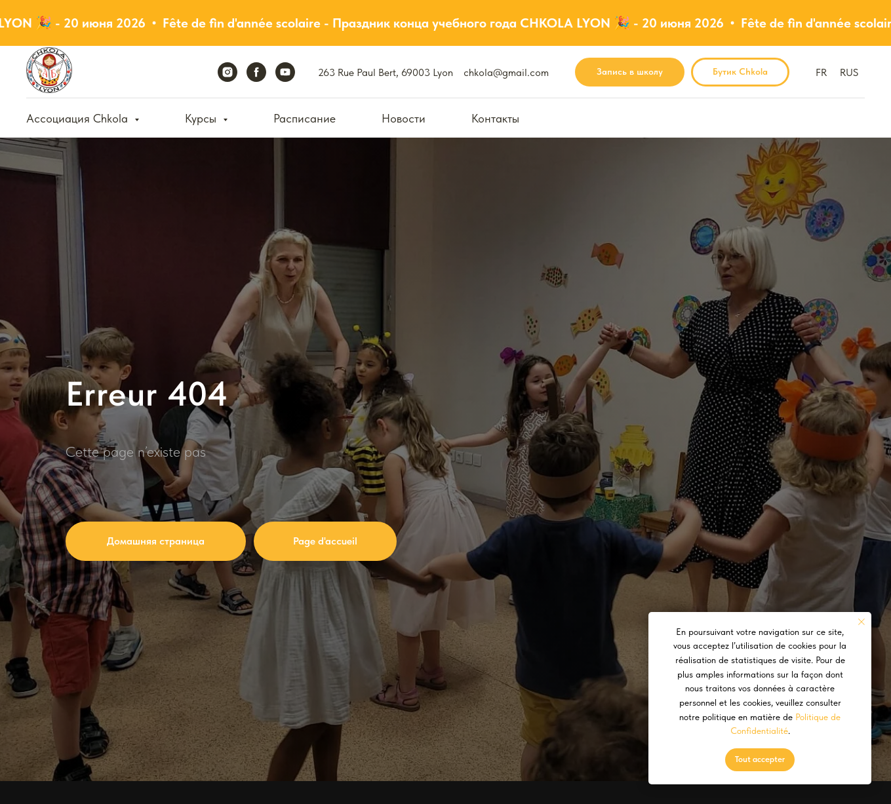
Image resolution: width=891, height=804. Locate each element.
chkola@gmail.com (506, 72)
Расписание (304, 118)
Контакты (495, 118)
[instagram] (227, 72)
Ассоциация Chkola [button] (78, 118)
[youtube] (285, 72)
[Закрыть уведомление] (861, 621)
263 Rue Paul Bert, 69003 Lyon (385, 72)
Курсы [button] (202, 118)
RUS (849, 72)
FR (821, 72)
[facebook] (256, 72)
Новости (404, 118)
